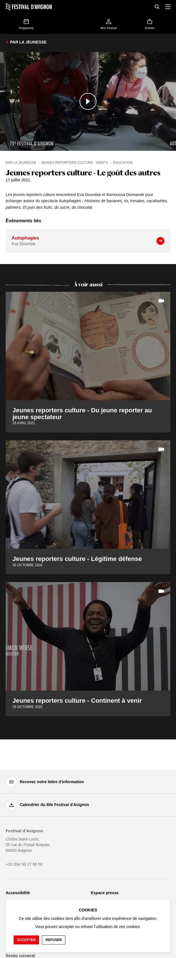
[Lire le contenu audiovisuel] (88, 101)
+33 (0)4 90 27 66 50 (24, 864)
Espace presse (105, 892)
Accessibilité (18, 892)
